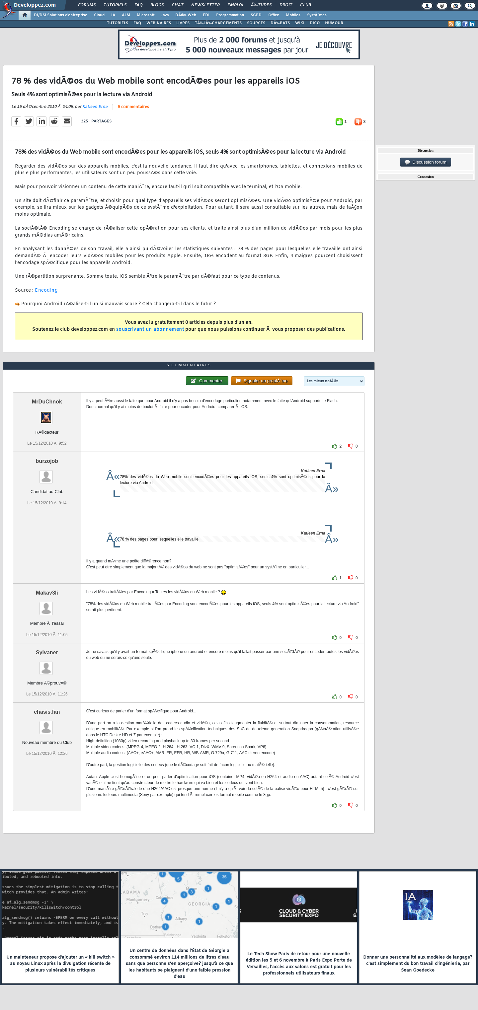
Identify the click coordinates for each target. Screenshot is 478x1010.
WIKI (299, 23)
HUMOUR (334, 23)
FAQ (138, 5)
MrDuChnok (47, 401)
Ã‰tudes (261, 5)
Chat (177, 5)
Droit (286, 5)
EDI (206, 15)
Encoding (46, 290)
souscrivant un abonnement (150, 329)
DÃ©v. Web (185, 15)
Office (273, 15)
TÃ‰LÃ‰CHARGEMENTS (218, 23)
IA (113, 15)
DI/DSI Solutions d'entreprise (60, 15)
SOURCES (256, 23)
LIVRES (183, 23)
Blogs (157, 5)
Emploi (235, 5)
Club (305, 5)
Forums (86, 5)
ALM (126, 15)
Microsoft (145, 15)
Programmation (230, 15)
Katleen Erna (95, 106)
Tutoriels (115, 5)
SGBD (256, 15)
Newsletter (205, 5)
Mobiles (293, 15)
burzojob (47, 461)
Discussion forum (425, 162)
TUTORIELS (117, 23)
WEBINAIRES (158, 23)
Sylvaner (47, 652)
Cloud (99, 15)
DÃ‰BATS (280, 23)
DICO (315, 23)
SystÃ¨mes (317, 15)
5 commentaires (133, 107)
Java (165, 15)
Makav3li (47, 593)
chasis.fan (47, 712)
